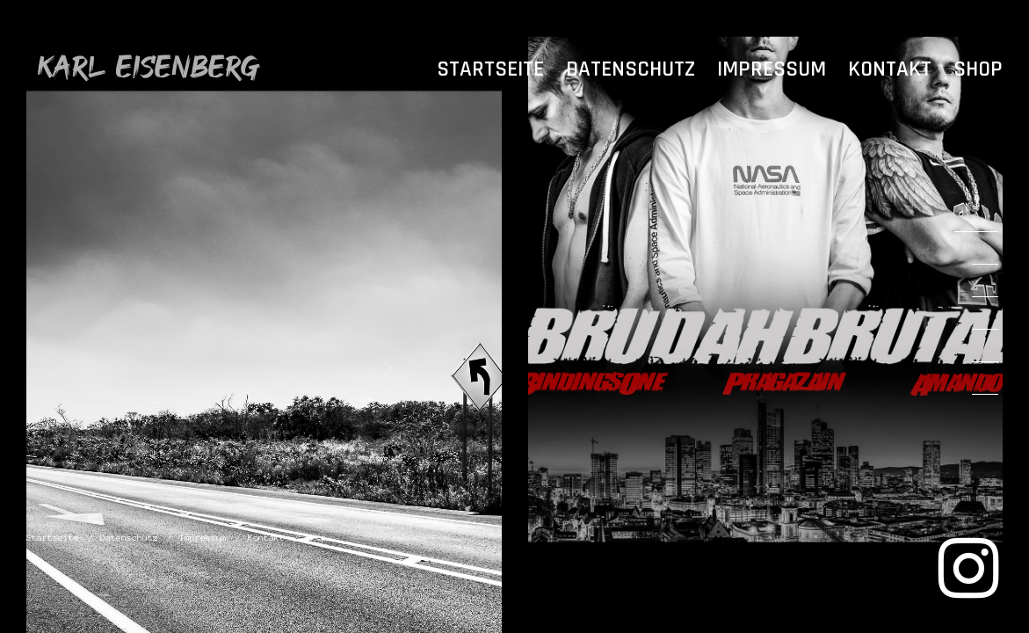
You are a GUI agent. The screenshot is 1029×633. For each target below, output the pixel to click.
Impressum (771, 69)
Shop (978, 69)
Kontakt (889, 69)
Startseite (490, 69)
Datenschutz (630, 69)
